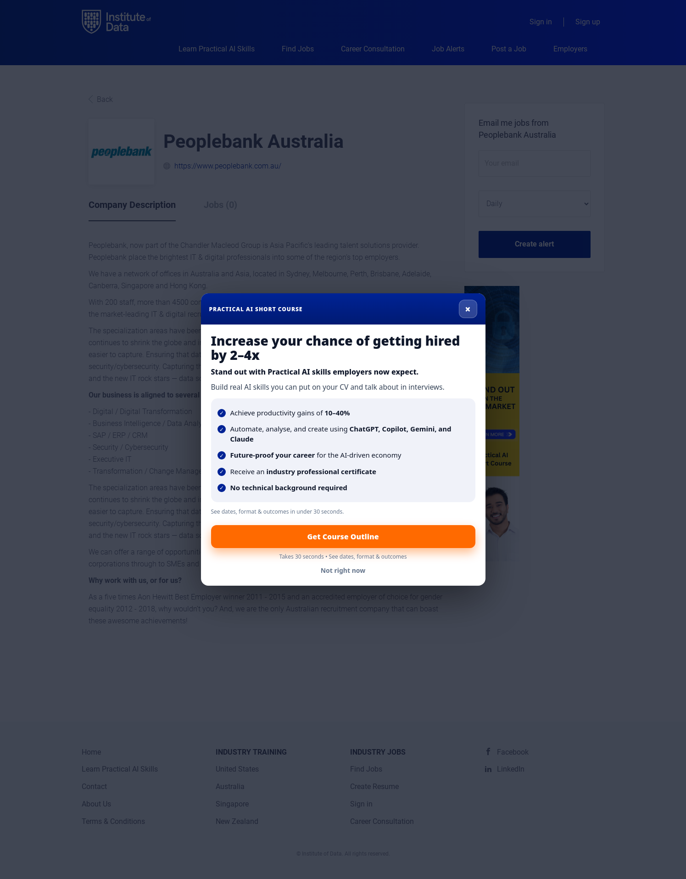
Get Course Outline (343, 537)
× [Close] (468, 309)
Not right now (343, 570)
